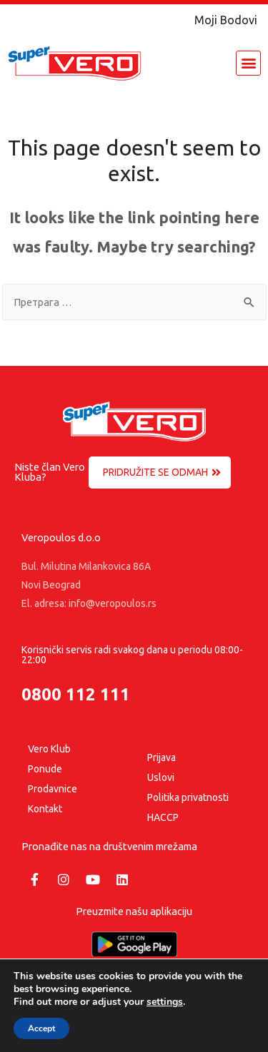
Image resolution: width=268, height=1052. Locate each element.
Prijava (161, 757)
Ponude (45, 769)
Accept (41, 1028)
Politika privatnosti (188, 797)
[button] (248, 63)
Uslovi (160, 777)
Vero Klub (49, 749)
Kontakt (45, 808)
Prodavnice (52, 789)
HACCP (163, 817)
